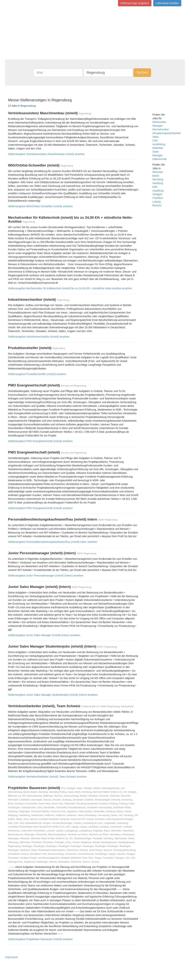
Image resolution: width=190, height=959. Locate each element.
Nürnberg (158, 179)
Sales (156, 136)
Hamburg (158, 183)
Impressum (11, 957)
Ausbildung (159, 144)
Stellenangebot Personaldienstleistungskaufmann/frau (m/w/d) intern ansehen (52, 541)
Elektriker (158, 147)
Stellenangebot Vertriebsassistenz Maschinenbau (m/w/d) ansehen (46, 154)
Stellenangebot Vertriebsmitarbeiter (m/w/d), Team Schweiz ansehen (47, 776)
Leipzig (157, 201)
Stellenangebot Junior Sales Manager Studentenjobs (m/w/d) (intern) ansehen (53, 694)
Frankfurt (158, 197)
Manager (158, 125)
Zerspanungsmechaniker (167, 133)
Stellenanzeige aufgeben (134, 3)
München (158, 172)
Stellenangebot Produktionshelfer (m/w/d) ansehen (37, 374)
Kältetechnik (160, 159)
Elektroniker (159, 122)
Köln (155, 186)
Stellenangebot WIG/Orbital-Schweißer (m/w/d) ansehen (40, 206)
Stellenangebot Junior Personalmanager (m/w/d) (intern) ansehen (45, 575)
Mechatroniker (161, 129)
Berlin (156, 175)
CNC (155, 140)
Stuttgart (157, 194)
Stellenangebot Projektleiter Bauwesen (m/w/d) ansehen (40, 939)
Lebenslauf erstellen (167, 3)
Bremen (157, 205)
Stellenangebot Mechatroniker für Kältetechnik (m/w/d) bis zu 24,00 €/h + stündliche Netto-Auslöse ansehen (70, 288)
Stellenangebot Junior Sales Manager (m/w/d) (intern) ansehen (44, 635)
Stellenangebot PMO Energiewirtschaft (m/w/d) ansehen (40, 441)
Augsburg (158, 190)
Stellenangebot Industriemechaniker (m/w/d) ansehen (39, 336)
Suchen (142, 72)
